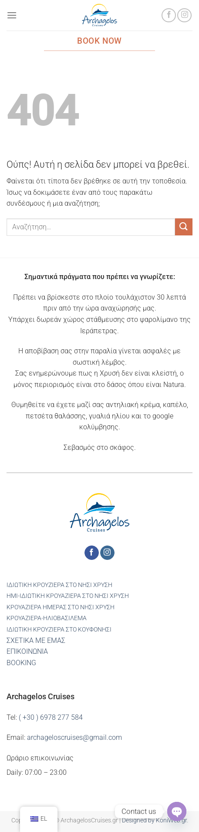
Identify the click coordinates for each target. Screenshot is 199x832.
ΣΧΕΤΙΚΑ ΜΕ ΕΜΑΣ (36, 640)
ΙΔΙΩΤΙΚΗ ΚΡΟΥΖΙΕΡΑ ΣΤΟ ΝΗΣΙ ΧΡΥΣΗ (59, 585)
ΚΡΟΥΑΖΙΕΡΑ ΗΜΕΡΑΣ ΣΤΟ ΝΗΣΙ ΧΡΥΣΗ (61, 607)
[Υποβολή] (183, 226)
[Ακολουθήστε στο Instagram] (184, 15)
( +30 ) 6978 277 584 (51, 717)
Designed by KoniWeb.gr (154, 820)
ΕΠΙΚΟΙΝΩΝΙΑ (27, 651)
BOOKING (21, 663)
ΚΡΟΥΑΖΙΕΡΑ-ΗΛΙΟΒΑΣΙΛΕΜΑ (47, 618)
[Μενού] (12, 15)
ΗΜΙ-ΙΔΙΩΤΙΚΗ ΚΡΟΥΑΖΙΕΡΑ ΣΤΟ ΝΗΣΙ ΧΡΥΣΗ (68, 596)
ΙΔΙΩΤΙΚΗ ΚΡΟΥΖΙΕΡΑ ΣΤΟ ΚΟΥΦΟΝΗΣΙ (59, 629)
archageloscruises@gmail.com (74, 737)
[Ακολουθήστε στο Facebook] (169, 15)
